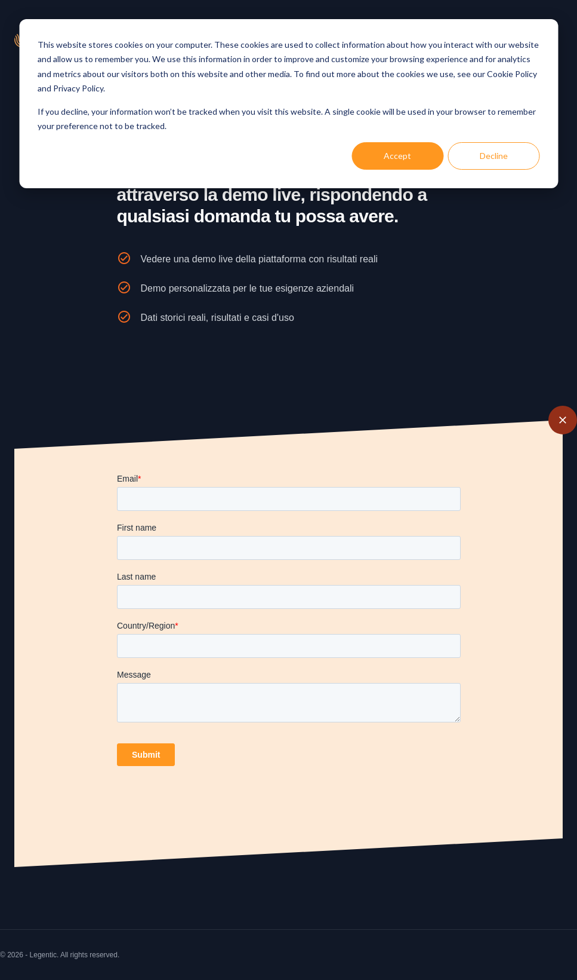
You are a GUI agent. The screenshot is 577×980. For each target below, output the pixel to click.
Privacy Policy (78, 88)
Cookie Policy (512, 74)
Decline (494, 156)
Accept (397, 156)
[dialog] (288, 103)
